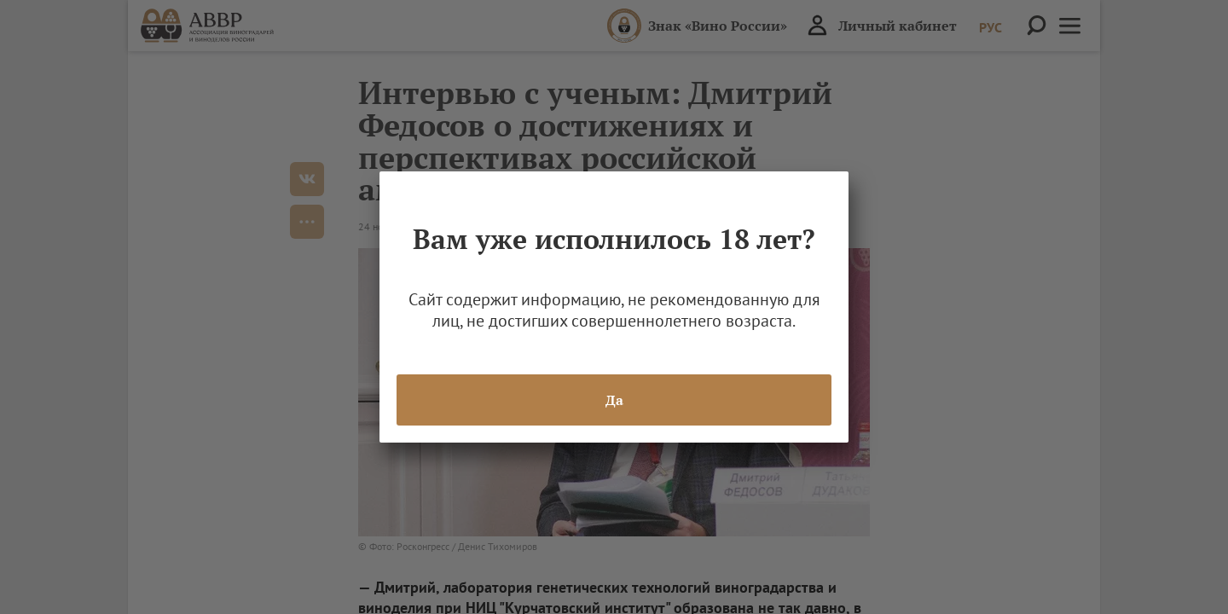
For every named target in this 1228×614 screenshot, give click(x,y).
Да (614, 400)
